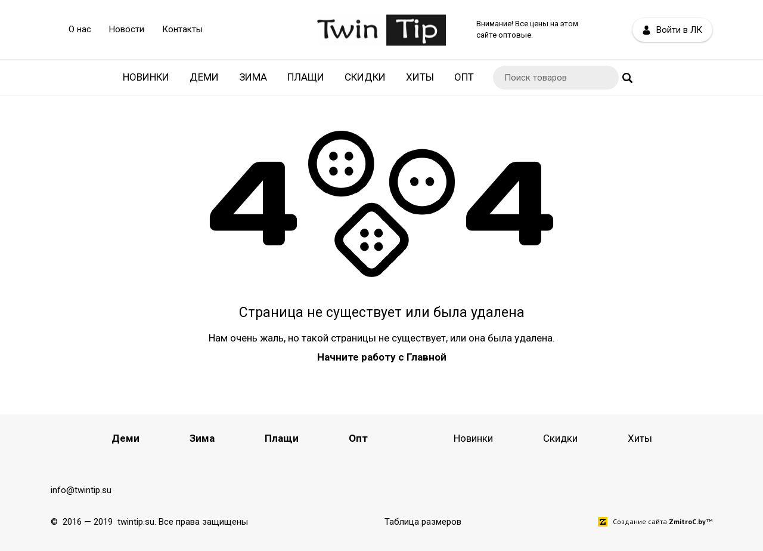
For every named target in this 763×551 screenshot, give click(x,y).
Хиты (420, 77)
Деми (204, 77)
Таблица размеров (422, 521)
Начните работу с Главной (381, 357)
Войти (672, 30)
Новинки (146, 77)
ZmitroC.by (687, 521)
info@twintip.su (81, 490)
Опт (464, 77)
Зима (253, 77)
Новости (126, 29)
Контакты (182, 29)
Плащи (305, 77)
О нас (80, 29)
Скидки (365, 77)
